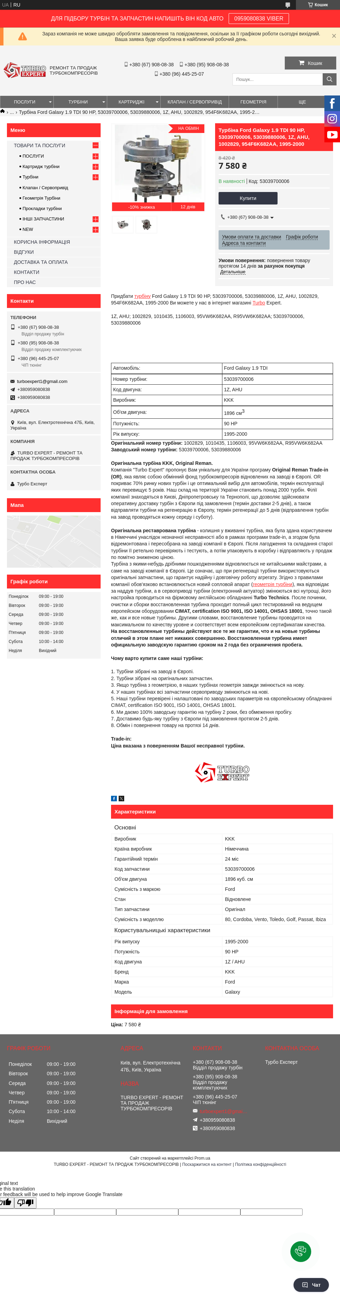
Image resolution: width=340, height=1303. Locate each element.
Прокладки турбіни (42, 208)
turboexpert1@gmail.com (42, 381)
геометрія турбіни (272, 584)
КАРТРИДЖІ (132, 102)
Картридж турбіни (41, 166)
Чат (311, 1285)
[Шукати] (330, 79)
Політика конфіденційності (260, 1164)
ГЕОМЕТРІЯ (253, 102)
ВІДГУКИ (24, 252)
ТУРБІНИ (78, 102)
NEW (28, 229)
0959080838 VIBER (258, 19)
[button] (300, 1251)
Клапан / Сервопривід (45, 187)
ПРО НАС (25, 282)
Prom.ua (202, 1158)
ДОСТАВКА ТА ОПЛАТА (41, 262)
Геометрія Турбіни (41, 198)
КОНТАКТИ (26, 272)
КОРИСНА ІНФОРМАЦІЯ (42, 242)
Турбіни (31, 176)
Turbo (259, 303)
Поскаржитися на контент (206, 1164)
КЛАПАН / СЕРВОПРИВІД (195, 102)
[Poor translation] (25, 1203)
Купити (248, 198)
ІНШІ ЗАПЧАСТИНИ (43, 219)
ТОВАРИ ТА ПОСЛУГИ (39, 145)
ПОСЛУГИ (24, 102)
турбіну (142, 296)
